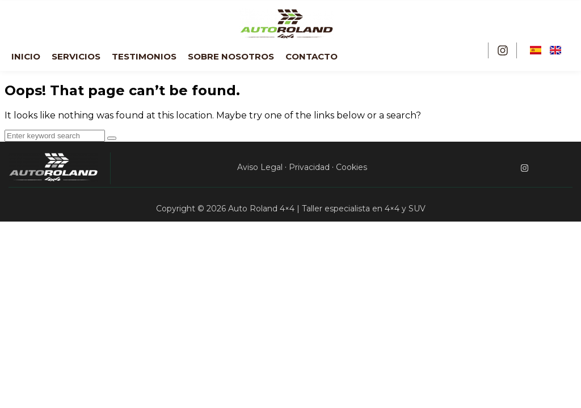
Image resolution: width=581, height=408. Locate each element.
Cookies (351, 167)
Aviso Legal (260, 167)
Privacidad (309, 167)
